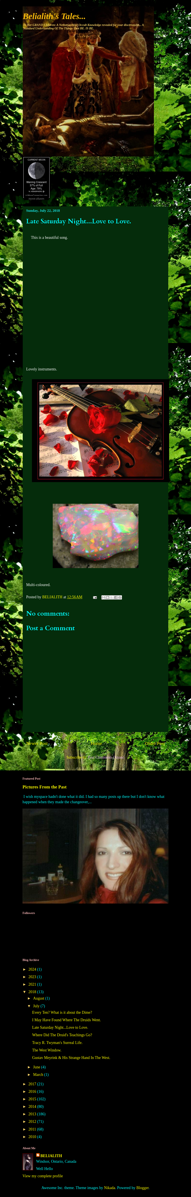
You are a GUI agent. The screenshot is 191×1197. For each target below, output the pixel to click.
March (38, 1074)
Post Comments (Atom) (106, 757)
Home (96, 743)
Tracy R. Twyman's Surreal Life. (57, 1043)
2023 (33, 977)
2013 (33, 1114)
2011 (33, 1129)
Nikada (109, 1188)
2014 (33, 1106)
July (37, 1006)
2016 (33, 1091)
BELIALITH (51, 1156)
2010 (33, 1137)
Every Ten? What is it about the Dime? (62, 1012)
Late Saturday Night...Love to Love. (60, 1027)
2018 (33, 992)
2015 (33, 1099)
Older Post (155, 743)
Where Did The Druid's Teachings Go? (62, 1035)
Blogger (142, 1188)
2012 (33, 1121)
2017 (33, 1084)
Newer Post (37, 743)
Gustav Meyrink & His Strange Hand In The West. (71, 1058)
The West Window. (46, 1050)
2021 (33, 984)
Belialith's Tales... (54, 16)
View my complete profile (43, 1176)
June (37, 1067)
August (39, 998)
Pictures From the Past (45, 786)
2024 (33, 969)
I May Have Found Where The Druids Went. (66, 1020)
